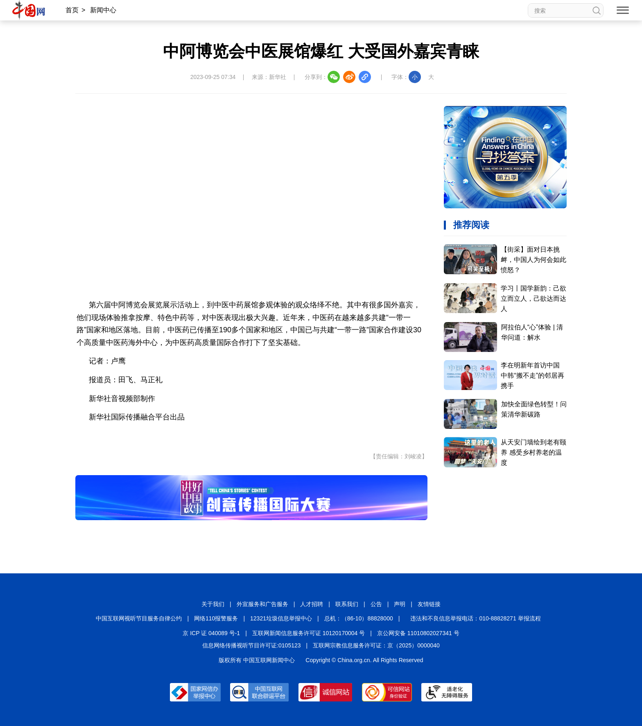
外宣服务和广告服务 (262, 604)
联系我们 (346, 604)
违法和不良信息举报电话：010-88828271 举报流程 (475, 618)
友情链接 (429, 604)
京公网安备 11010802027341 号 (418, 633)
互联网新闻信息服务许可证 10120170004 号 (308, 633)
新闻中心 (103, 10)
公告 (376, 604)
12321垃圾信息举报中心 (281, 618)
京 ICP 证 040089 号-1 (211, 633)
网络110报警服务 (216, 618)
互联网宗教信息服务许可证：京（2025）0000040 (376, 645)
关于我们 (212, 604)
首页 (72, 10)
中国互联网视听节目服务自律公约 (139, 618)
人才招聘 (311, 604)
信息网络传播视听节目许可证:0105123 (251, 645)
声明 (399, 604)
